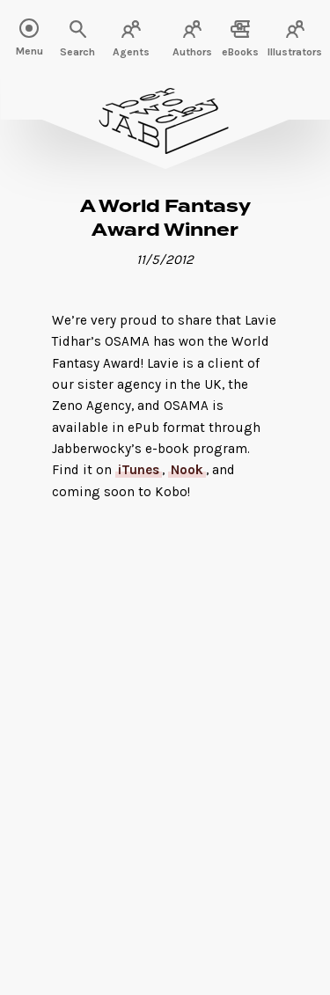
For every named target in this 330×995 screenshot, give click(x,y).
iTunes (138, 470)
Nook (187, 470)
